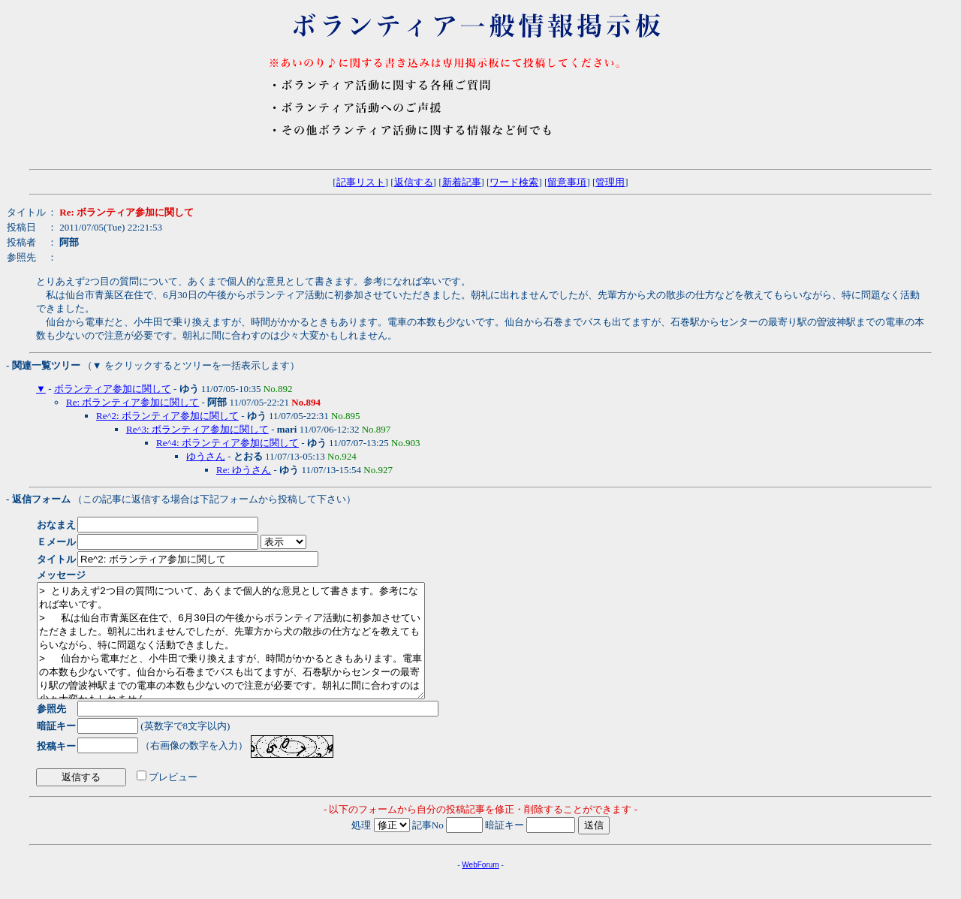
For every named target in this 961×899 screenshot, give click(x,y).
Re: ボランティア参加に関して (132, 402)
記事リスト (360, 182)
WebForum (480, 887)
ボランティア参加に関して (112, 388)
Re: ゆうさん (243, 469)
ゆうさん (205, 456)
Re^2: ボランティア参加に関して (167, 415)
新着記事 (461, 182)
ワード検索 (514, 182)
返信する (413, 182)
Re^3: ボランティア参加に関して (197, 429)
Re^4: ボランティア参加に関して (227, 442)
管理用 (610, 182)
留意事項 (566, 182)
